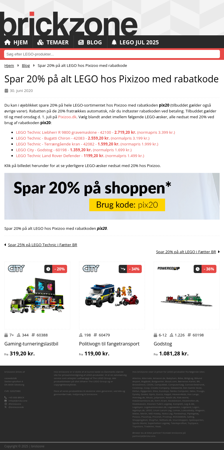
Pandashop (180, 413)
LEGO (149, 410)
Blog (90, 42)
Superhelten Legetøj (159, 423)
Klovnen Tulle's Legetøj (159, 403)
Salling (190, 416)
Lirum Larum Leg (162, 410)
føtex (192, 390)
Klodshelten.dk (190, 400)
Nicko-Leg (167, 413)
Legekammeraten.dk (155, 407)
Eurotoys (164, 390)
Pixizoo (136, 416)
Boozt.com (171, 381)
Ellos (155, 390)
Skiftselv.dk (165, 419)
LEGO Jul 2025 (135, 42)
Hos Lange (193, 394)
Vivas (158, 426)
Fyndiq (136, 394)
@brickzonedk (16, 407)
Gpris (152, 394)
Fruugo (200, 390)
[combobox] (112, 54)
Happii (167, 394)
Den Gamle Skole (192, 387)
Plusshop (146, 416)
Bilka (180, 378)
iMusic (149, 397)
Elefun (135, 390)
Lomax (176, 410)
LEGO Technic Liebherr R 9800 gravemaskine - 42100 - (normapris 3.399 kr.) (95, 132)
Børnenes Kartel (186, 381)
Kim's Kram (161, 400)
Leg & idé (189, 403)
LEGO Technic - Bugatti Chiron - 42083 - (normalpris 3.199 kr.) (82, 138)
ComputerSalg (176, 384)
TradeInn (149, 426)
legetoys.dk (138, 410)
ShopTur (153, 419)
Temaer (53, 42)
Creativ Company (160, 387)
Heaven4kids (179, 394)
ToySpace (193, 423)
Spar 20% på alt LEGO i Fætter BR (186, 251)
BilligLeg (188, 378)
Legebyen (137, 407)
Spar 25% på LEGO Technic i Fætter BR (42, 244)
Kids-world (182, 397)
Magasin (199, 410)
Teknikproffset (179, 423)
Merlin (143, 413)
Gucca (159, 394)
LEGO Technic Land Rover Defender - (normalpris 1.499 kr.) (80, 155)
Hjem (16, 42)
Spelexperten (196, 419)
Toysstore (137, 426)
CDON (150, 384)
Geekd (144, 394)
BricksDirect (139, 384)
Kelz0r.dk (171, 397)
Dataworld (176, 387)
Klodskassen (139, 403)
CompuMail (161, 384)
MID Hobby (154, 413)
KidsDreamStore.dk (142, 400)
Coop (147, 387)
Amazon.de (159, 378)
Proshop (167, 416)
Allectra (136, 378)
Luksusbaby (187, 410)
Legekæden (174, 407)
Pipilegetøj (193, 413)
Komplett (178, 403)
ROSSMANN (179, 416)
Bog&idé (145, 381)
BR (198, 381)
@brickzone (14, 403)
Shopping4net (140, 419)
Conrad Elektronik (194, 384)
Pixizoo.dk (67, 116)
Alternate (147, 378)
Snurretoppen (180, 419)
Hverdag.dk (138, 397)
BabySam (172, 378)
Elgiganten (146, 390)
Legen (195, 407)
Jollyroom (159, 397)
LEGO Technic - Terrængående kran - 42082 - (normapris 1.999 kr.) (87, 144)
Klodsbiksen (174, 400)
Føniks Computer (179, 390)
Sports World (139, 423)
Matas (135, 413)
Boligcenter (158, 381)
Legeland (186, 407)
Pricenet (157, 416)
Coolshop (137, 387)
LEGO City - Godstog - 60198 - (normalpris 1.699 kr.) (74, 149)
